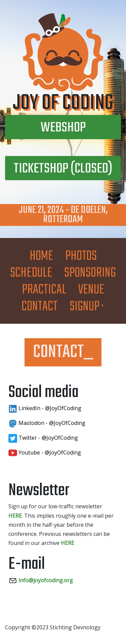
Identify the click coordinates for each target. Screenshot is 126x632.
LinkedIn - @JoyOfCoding (44, 408)
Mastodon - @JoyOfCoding (46, 423)
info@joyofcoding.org (40, 580)
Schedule (31, 273)
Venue (91, 290)
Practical (44, 290)
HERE (15, 515)
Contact (39, 307)
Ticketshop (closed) (63, 169)
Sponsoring (90, 273)
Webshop (63, 128)
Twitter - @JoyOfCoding (43, 437)
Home (41, 256)
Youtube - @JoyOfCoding (44, 452)
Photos (81, 256)
